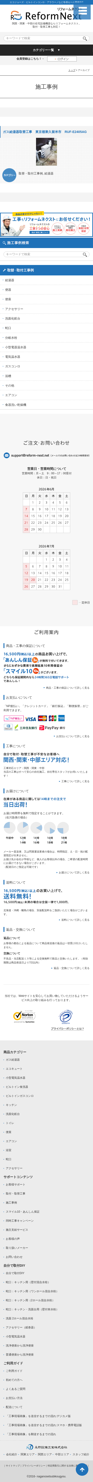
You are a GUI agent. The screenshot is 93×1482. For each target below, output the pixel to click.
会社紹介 (11, 1454)
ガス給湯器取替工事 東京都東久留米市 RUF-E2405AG (45, 132)
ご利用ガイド (14, 1370)
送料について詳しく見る (75, 919)
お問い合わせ (14, 1257)
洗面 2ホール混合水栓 (19, 1318)
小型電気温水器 (15, 1077)
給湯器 (48, 173)
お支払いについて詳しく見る (73, 736)
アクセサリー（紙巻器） (21, 1327)
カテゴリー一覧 (43, 50)
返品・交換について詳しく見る (72, 968)
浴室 (8, 1150)
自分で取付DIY (15, 1273)
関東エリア (28, 1454)
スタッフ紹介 (81, 1454)
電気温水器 (12, 356)
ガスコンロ (12, 366)
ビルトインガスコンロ (20, 1096)
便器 (8, 289)
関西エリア (45, 1454)
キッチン (11, 1105)
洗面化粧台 (12, 318)
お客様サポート (15, 1184)
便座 (8, 299)
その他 (9, 385)
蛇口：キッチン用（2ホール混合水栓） (30, 1300)
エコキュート (14, 1068)
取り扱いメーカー (17, 1248)
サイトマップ (13, 1465)
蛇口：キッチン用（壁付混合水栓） (28, 1282)
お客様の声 (13, 1238)
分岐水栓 (11, 337)
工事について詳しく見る (75, 781)
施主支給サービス (17, 1229)
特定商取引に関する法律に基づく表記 (67, 1465)
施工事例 (11, 1202)
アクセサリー (14, 309)
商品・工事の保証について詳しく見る (68, 687)
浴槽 (8, 376)
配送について (14, 1407)
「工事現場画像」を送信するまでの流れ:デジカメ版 (38, 1416)
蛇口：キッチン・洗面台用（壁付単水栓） (32, 1309)
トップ (71, 70)
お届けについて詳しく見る (74, 872)
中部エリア (62, 1454)
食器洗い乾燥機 (15, 405)
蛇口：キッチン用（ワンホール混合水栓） (32, 1291)
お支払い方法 (14, 1398)
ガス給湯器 (13, 1059)
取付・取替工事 (15, 1193)
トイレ (10, 1123)
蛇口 (8, 328)
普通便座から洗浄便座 (20, 1354)
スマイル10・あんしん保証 (23, 1211)
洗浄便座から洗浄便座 (20, 1345)
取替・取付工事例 (31, 173)
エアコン (11, 395)
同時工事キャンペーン (20, 1220)
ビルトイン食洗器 (17, 1086)
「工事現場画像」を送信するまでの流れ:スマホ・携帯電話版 (44, 1425)
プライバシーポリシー (33, 1465)
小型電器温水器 (15, 347)
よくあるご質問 (15, 1389)
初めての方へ (14, 1380)
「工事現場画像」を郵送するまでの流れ (31, 1434)
